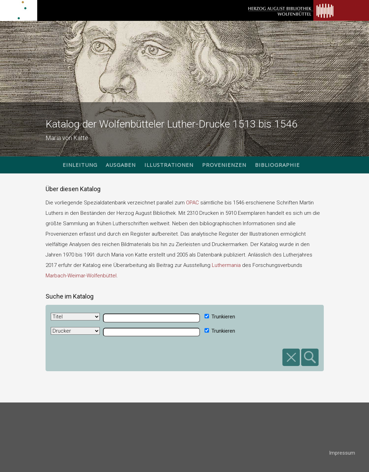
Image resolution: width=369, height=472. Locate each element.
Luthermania (226, 265)
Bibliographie (277, 164)
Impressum (342, 453)
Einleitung (80, 164)
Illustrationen (168, 164)
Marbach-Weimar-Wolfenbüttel (81, 275)
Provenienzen (224, 164)
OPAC (192, 203)
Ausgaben (121, 164)
